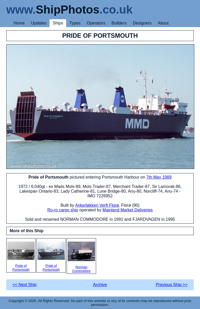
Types (74, 23)
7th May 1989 (159, 177)
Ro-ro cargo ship (62, 210)
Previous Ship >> (172, 284)
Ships (58, 23)
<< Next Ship (24, 284)
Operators (96, 23)
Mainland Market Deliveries (127, 210)
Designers (142, 23)
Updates (39, 23)
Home (19, 23)
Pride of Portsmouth (21, 257)
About (163, 23)
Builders (119, 23)
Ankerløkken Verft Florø (97, 205)
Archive (100, 284)
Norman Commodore (81, 257)
